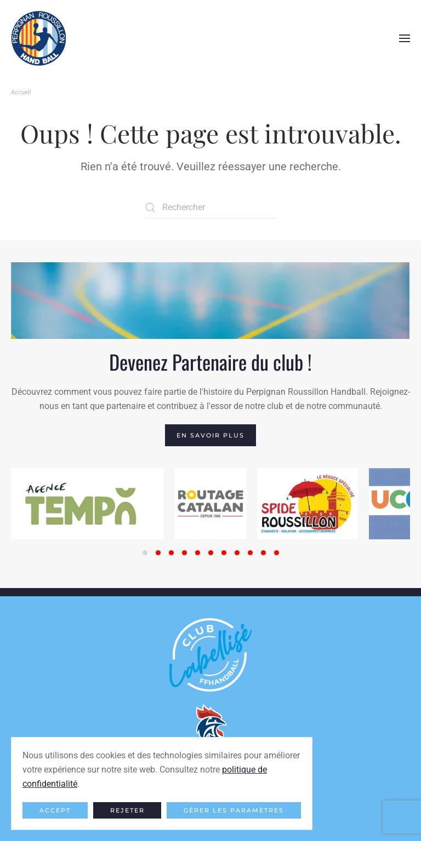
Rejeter (127, 810)
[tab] (145, 552)
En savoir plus (210, 435)
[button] (404, 38)
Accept (55, 810)
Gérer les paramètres (234, 810)
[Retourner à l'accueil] (38, 38)
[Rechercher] (210, 207)
